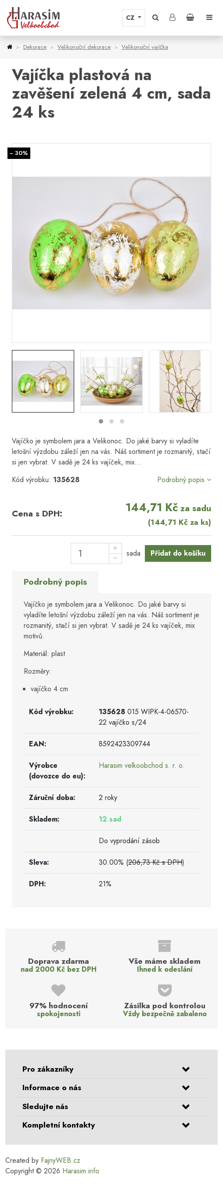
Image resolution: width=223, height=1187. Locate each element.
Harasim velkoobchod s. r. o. (141, 765)
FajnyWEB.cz (60, 1160)
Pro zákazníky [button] (47, 1069)
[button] (155, 17)
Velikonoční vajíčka (145, 47)
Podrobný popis (184, 480)
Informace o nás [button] (51, 1087)
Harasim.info (80, 1171)
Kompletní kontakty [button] (58, 1125)
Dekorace (35, 47)
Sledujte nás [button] (45, 1106)
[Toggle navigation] (209, 17)
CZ (131, 17)
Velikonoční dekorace (84, 47)
